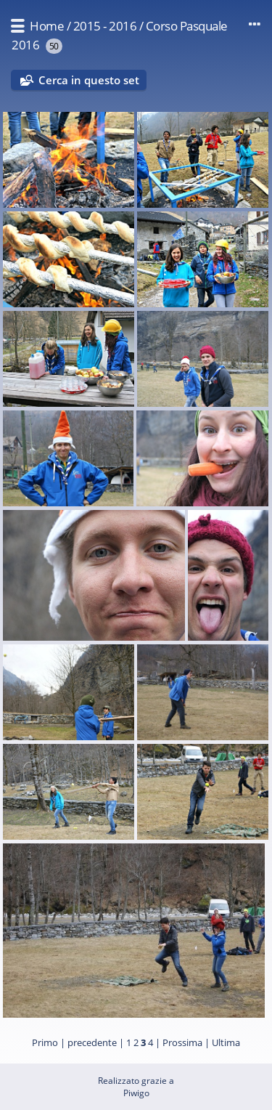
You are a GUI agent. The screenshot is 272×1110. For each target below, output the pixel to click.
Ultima (226, 1042)
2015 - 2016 (105, 25)
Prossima (182, 1042)
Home (47, 25)
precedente (92, 1042)
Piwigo (136, 1093)
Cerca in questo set (88, 80)
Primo (45, 1042)
